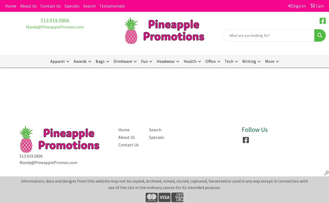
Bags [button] (100, 61)
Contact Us (50, 6)
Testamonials (112, 6)
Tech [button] (229, 61)
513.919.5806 (54, 20)
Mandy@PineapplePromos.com (55, 27)
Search (89, 6)
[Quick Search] (268, 35)
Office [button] (210, 61)
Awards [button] (80, 61)
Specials (72, 6)
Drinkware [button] (123, 61)
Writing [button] (249, 61)
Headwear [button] (166, 61)
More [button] (269, 61)
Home (10, 6)
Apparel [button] (57, 61)
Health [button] (190, 61)
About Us (28, 6)
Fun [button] (144, 61)
